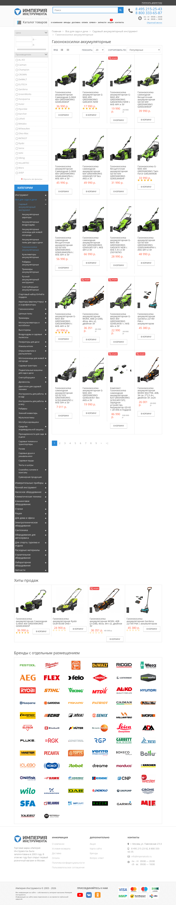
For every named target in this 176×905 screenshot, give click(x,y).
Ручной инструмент (26, 487)
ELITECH (22, 84)
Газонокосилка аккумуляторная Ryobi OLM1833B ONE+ (65, 621)
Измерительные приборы (29, 482)
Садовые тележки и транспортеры (28, 443)
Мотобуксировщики (29, 422)
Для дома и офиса (25, 517)
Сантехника (21, 530)
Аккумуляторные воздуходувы (30, 223)
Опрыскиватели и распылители (27, 352)
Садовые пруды (26, 460)
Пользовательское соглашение (68, 867)
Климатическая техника (28, 496)
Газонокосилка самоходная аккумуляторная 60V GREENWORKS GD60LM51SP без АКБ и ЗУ (92, 172)
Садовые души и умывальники (27, 455)
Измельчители (26, 346)
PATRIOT (22, 138)
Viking (21, 157)
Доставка (56, 853)
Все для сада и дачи (26, 199)
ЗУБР (21, 172)
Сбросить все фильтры (31, 179)
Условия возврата (61, 848)
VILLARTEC (23, 162)
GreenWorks (24, 94)
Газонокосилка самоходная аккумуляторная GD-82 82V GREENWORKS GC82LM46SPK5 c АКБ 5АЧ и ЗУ (64, 395)
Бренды (94, 853)
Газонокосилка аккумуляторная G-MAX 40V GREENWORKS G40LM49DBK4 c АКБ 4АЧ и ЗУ (65, 320)
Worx (21, 167)
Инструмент (21, 194)
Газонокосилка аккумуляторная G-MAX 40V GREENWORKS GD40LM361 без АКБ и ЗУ (93, 394)
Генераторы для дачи (29, 341)
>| (107, 443)
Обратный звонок (154, 22)
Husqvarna (24, 99)
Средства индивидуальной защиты (31, 428)
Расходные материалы (27, 550)
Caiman (22, 64)
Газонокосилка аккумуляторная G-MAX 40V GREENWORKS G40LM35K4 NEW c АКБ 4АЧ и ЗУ (120, 98)
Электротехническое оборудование (26, 524)
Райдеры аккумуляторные (30, 263)
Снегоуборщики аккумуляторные (30, 288)
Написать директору (152, 2)
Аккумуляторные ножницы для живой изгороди (32, 232)
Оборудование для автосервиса (25, 536)
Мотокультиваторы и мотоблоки (29, 324)
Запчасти (20, 570)
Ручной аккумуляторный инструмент (30, 279)
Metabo (22, 123)
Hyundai (22, 108)
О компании (58, 843)
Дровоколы (24, 381)
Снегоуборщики (27, 377)
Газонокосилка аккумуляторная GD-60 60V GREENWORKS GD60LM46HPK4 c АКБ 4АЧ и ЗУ (147, 243)
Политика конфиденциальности (68, 862)
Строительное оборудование (23, 556)
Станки (19, 508)
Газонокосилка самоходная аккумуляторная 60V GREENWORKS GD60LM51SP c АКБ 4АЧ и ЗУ (93, 243)
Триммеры (24, 318)
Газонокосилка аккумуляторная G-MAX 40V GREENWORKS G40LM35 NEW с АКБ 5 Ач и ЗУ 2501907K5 (120, 245)
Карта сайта (96, 848)
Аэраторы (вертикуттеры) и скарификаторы (31, 303)
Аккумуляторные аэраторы (30, 216)
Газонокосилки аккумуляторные (30, 248)
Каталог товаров (35, 22)
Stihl (20, 153)
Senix (21, 148)
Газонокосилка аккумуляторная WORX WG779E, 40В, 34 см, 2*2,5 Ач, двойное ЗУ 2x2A (148, 393)
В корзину (63, 115)
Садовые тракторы (28, 365)
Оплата (55, 857)
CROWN (22, 74)
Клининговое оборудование (23, 503)
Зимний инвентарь (28, 413)
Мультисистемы (26, 417)
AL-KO (21, 59)
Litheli (21, 118)
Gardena (23, 89)
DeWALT (22, 79)
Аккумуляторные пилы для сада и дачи (32, 241)
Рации (18, 513)
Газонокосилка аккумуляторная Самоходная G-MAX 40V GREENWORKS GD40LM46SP (65, 97)
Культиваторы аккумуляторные (30, 256)
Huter (21, 104)
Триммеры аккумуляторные (30, 271)
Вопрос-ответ (97, 857)
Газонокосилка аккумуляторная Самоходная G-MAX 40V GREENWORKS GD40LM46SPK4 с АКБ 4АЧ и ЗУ (65, 172)
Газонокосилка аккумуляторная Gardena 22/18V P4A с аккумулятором (146, 318)
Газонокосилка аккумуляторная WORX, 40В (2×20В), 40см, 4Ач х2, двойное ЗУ (93, 318)
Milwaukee (24, 128)
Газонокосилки (26, 309)
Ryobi (21, 143)
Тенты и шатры (26, 465)
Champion (23, 69)
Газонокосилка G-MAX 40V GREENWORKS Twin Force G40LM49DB (148, 170)
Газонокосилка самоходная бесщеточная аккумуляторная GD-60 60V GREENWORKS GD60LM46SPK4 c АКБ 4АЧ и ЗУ (64, 246)
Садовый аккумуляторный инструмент (27, 207)
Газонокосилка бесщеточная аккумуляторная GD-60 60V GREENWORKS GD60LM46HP (119, 172)
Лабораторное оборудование (23, 564)
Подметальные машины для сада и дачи (31, 371)
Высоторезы (25, 329)
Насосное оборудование (28, 491)
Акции (93, 843)
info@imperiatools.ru (141, 856)
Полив (22, 448)
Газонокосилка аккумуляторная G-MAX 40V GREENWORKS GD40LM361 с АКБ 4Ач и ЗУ (120, 320)
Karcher (22, 113)
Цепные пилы (25, 313)
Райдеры (23, 408)
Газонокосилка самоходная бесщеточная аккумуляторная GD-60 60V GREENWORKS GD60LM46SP (146, 99)
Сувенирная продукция (30, 477)
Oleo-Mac (23, 133)
